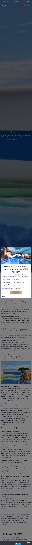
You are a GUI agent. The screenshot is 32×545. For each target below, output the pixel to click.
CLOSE (18, 543)
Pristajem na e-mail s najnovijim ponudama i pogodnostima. (14, 284)
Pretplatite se (16, 292)
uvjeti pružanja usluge (16, 288)
